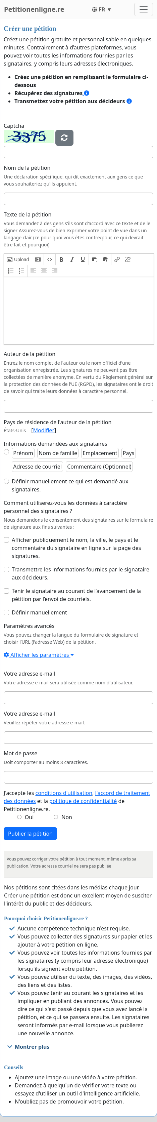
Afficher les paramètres (39, 654)
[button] (18, 259)
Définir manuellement (39, 612)
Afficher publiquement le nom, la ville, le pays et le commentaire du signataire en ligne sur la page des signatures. (76, 548)
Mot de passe (20, 753)
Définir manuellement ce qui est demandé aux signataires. (70, 485)
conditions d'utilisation (63, 793)
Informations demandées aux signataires (55, 443)
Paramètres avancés (29, 626)
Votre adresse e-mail (29, 673)
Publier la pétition (30, 833)
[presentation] (18, 259)
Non (66, 817)
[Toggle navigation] (143, 9)
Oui (29, 817)
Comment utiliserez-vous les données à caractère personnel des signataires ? (65, 507)
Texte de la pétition (27, 214)
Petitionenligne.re (34, 9)
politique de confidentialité (83, 801)
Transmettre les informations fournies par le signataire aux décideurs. (80, 573)
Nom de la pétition (27, 167)
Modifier (43, 430)
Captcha (14, 125)
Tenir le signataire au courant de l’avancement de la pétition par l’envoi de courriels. (76, 595)
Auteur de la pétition (29, 354)
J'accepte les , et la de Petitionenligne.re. (77, 801)
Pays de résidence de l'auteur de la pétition (57, 422)
